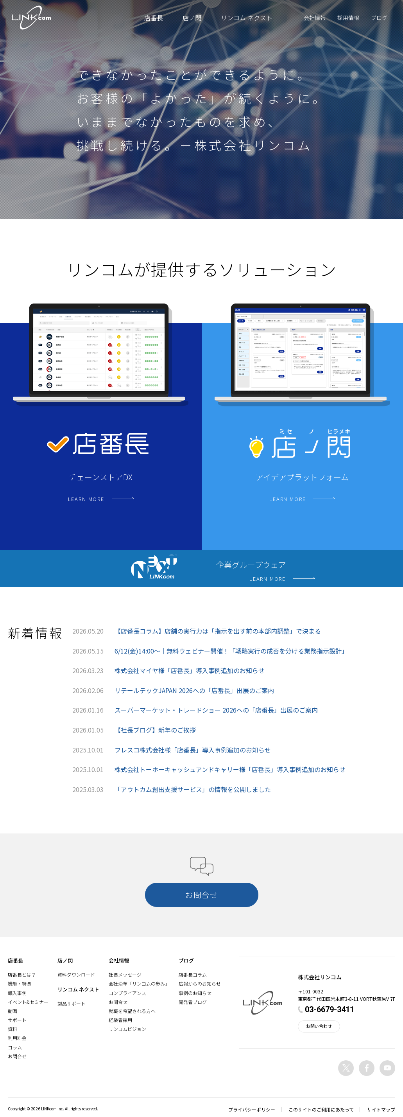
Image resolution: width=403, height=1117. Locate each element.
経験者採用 (120, 1019)
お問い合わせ (319, 1026)
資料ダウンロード (76, 974)
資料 (12, 1028)
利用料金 (17, 1037)
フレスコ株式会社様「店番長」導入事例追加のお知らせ (193, 749)
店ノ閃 (192, 17)
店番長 (153, 17)
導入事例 (17, 992)
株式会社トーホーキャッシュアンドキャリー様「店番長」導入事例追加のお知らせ (230, 769)
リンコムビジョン (127, 1028)
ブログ (379, 18)
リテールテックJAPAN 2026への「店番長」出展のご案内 (194, 690)
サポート (17, 1019)
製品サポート (71, 1003)
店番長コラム (193, 974)
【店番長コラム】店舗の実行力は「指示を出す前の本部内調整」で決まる (218, 631)
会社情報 (315, 18)
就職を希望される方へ (132, 1010)
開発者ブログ (193, 1001)
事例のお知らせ (195, 992)
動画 (12, 1010)
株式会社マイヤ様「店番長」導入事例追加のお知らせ (190, 670)
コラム (15, 1047)
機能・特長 (19, 983)
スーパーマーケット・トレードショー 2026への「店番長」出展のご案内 (216, 710)
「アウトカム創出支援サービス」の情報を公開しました (193, 789)
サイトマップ (381, 1109)
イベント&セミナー (28, 1001)
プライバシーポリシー (251, 1109)
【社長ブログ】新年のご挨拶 (155, 729)
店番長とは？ (22, 974)
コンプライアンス (127, 992)
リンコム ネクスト (246, 17)
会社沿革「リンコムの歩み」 (139, 983)
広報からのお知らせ (200, 983)
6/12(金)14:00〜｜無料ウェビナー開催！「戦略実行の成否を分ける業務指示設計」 (231, 650)
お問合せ (17, 1056)
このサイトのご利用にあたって (321, 1109)
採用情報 (348, 18)
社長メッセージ (125, 974)
